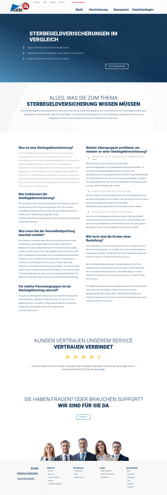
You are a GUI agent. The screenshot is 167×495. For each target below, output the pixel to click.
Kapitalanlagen (148, 8)
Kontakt (74, 2)
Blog (57, 2)
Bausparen (132, 8)
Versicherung (116, 8)
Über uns (41, 2)
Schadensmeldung (112, 2)
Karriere (91, 2)
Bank (102, 8)
